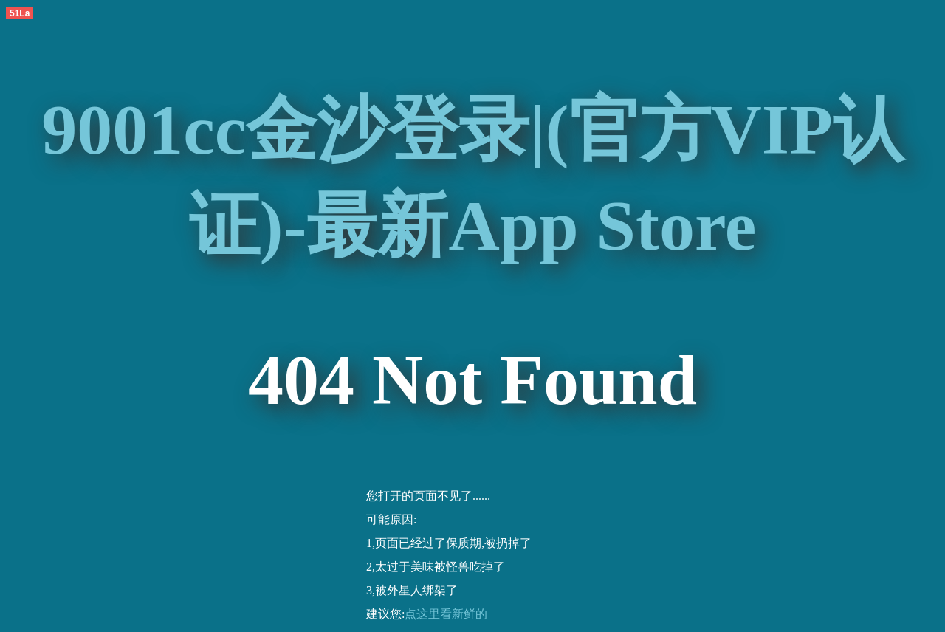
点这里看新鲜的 (446, 614)
